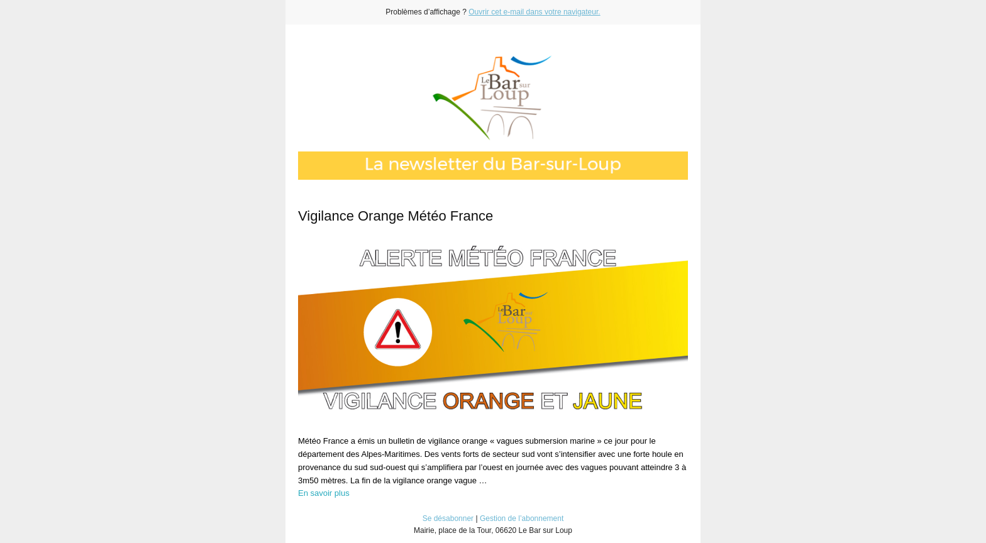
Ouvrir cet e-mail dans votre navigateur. (534, 12)
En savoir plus (324, 493)
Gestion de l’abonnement (521, 518)
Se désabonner (448, 518)
